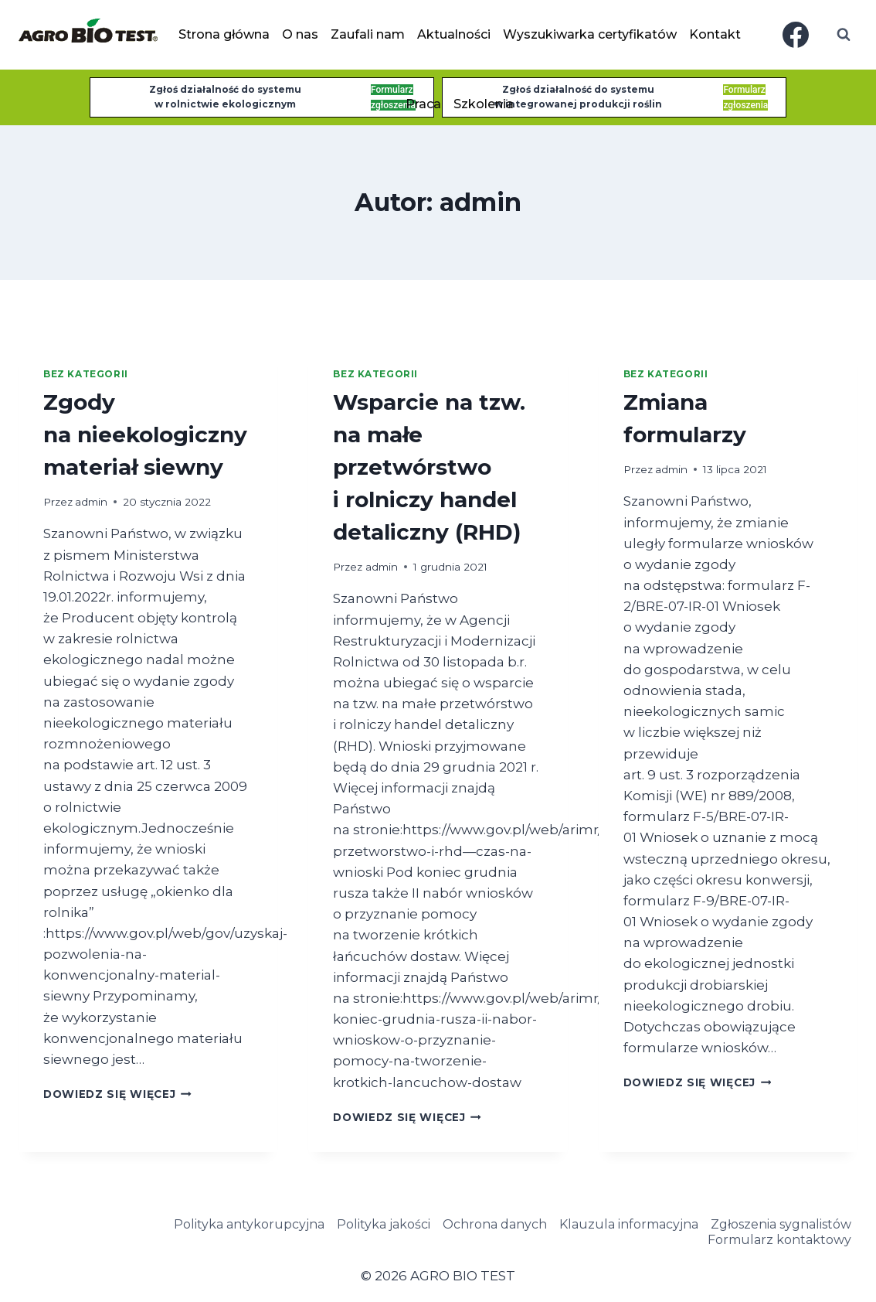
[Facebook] (795, 35)
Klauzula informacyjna (628, 1224)
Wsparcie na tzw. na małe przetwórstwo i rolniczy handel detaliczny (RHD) (429, 467)
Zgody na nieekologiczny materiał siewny (145, 434)
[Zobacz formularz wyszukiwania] (843, 35)
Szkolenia (483, 104)
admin (91, 502)
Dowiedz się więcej (117, 1094)
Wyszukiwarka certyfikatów (590, 34)
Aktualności (454, 34)
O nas (300, 34)
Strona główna (224, 34)
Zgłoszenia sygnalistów (781, 1224)
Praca (423, 104)
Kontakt (715, 34)
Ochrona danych (495, 1224)
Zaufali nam (368, 34)
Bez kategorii (85, 374)
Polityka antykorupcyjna (249, 1224)
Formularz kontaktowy (779, 1239)
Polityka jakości (383, 1224)
